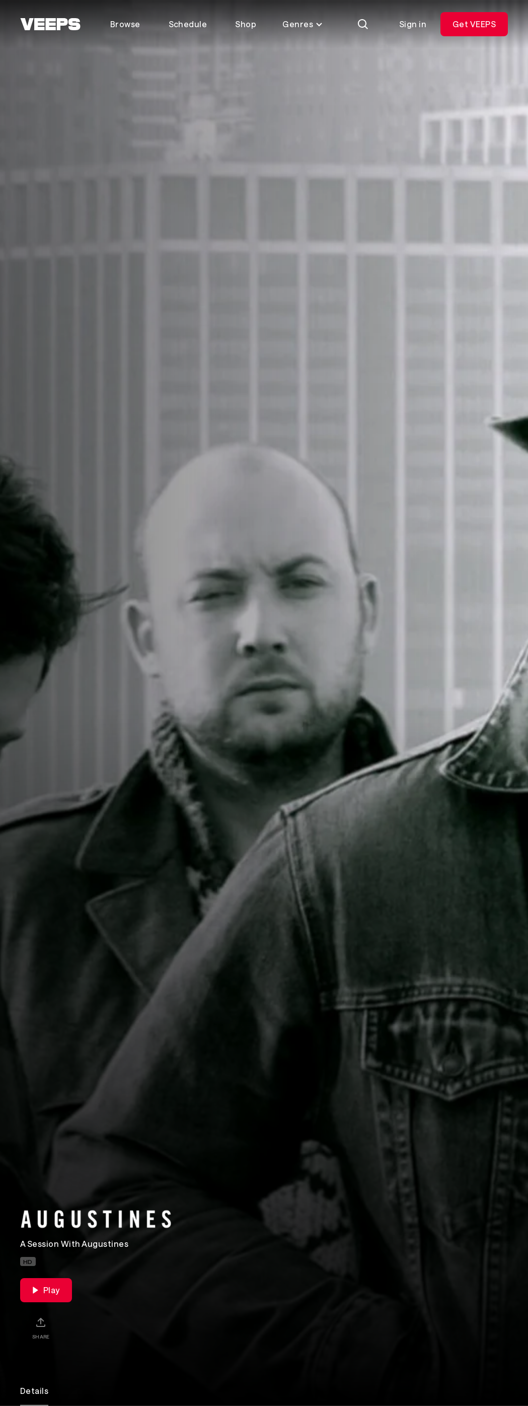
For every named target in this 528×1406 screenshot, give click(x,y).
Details (34, 1390)
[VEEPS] (50, 24)
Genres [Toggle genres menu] (302, 24)
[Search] (363, 24)
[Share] (40, 1328)
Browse (125, 24)
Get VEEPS (474, 24)
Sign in (412, 24)
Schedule (188, 24)
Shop (245, 24)
